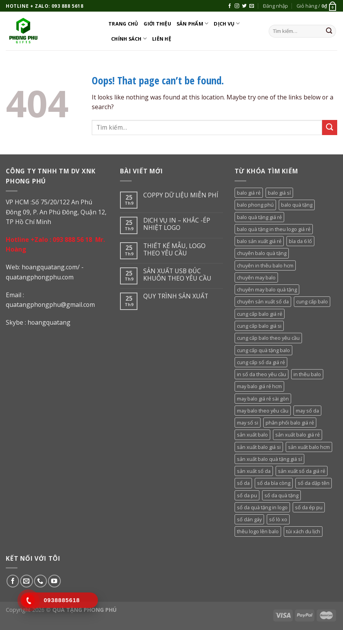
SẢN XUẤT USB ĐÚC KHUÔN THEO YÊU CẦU (177, 274)
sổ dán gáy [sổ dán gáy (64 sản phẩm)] (249, 519)
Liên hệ (161, 38)
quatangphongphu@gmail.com (50, 304)
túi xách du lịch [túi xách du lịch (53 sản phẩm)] (303, 531)
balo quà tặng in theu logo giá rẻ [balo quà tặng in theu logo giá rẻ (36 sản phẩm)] (273, 229)
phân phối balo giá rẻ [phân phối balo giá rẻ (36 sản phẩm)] (290, 422)
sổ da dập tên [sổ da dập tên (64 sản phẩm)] (313, 482)
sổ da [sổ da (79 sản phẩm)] (243, 482)
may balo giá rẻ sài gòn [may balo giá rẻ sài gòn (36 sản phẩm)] (263, 398)
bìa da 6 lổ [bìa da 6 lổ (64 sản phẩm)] (300, 241)
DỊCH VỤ (227, 23)
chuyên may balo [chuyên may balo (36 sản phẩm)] (256, 277)
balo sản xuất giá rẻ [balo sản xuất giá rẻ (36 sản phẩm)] (259, 241)
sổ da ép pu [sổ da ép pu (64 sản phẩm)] (308, 507)
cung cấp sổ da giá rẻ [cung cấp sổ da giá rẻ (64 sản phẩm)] (261, 362)
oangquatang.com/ (53, 267)
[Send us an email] (251, 6)
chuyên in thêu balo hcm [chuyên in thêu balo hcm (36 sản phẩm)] (265, 265)
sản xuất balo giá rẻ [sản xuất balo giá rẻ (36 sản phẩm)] (297, 434)
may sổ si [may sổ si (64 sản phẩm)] (247, 422)
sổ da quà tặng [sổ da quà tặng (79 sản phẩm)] (281, 495)
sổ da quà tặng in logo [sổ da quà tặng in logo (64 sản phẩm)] (262, 507)
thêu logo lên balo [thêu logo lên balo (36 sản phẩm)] (258, 531)
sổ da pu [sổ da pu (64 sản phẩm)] (247, 495)
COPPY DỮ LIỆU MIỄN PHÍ (180, 195)
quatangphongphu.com (40, 277)
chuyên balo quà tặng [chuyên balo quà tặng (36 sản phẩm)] (261, 253)
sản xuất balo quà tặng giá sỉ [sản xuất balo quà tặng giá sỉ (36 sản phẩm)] (269, 458)
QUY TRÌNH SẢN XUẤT (175, 296)
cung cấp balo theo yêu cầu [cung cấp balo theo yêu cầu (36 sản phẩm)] (268, 337)
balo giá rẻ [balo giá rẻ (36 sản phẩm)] (249, 192)
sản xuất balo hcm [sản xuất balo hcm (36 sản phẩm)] (309, 446)
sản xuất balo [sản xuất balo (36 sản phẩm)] (252, 434)
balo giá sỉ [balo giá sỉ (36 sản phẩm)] (279, 192)
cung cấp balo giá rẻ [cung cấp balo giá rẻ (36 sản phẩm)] (259, 313)
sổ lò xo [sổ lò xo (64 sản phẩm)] (278, 519)
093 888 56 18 (72, 239)
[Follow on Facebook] (229, 6)
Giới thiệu (157, 23)
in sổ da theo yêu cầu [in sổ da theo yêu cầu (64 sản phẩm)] (261, 374)
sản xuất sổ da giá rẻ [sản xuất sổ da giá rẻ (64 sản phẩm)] (301, 470)
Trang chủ (123, 23)
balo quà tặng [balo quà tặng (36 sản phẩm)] (296, 204)
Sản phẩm (192, 23)
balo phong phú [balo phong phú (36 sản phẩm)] (255, 204)
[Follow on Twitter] (244, 6)
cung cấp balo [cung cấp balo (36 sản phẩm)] (312, 301)
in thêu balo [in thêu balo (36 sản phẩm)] (307, 374)
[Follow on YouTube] (54, 581)
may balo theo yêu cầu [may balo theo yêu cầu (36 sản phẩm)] (262, 410)
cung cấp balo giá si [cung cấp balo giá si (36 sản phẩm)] (259, 325)
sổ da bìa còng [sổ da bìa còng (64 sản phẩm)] (273, 482)
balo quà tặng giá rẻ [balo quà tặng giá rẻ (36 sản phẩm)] (259, 217)
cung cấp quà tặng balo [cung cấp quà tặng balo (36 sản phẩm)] (263, 350)
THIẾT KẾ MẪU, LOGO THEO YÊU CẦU (174, 249)
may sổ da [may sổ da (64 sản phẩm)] (307, 410)
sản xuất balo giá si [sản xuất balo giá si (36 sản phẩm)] (259, 446)
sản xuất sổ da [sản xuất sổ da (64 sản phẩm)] (254, 470)
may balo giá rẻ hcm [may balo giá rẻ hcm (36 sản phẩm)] (259, 386)
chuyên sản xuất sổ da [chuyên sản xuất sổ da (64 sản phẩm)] (263, 301)
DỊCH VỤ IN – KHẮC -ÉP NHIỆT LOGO (176, 224)
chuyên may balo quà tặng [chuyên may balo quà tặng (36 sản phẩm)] (267, 289)
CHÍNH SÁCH (129, 38)
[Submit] (329, 31)
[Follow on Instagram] (237, 6)
